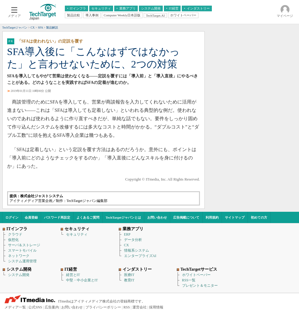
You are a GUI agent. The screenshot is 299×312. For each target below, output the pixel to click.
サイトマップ (235, 217)
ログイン (11, 217)
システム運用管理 (22, 261)
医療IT (129, 275)
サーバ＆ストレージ (24, 245)
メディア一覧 (15, 307)
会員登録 (31, 217)
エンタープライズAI (140, 256)
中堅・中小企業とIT (82, 280)
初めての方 (259, 217)
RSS (126, 307)
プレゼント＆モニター (200, 285)
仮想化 (13, 240)
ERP (127, 234)
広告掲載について (186, 217)
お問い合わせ (157, 217)
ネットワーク (18, 256)
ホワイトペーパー (196, 275)
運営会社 (139, 307)
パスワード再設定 (57, 217)
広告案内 (52, 307)
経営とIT (73, 275)
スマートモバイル (22, 250)
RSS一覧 (188, 280)
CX (126, 245)
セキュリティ (76, 234)
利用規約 (212, 217)
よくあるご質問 (87, 217)
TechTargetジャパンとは (123, 217)
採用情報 (156, 307)
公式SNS (35, 307)
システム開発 (18, 275)
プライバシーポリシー (103, 307)
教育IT (129, 280)
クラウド (15, 234)
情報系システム (136, 250)
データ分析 (133, 240)
